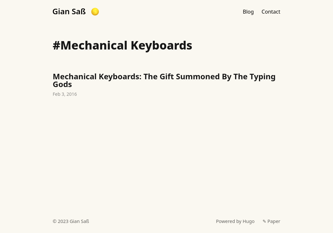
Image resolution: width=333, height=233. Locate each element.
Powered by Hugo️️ (235, 221)
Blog (248, 11)
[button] (95, 12)
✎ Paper (271, 221)
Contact (271, 11)
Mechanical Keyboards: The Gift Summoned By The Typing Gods (166, 85)
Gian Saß (69, 11)
